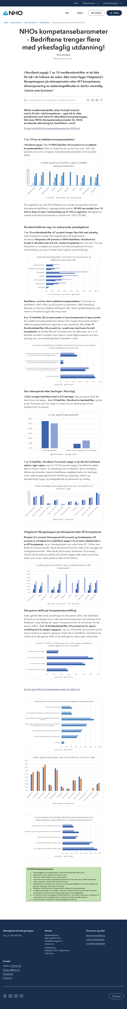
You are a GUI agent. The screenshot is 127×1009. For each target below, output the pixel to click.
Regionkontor (16, 23)
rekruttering (51, 100)
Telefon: (12, 966)
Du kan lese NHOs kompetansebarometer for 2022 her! (52, 128)
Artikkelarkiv (44, 23)
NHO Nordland (30, 23)
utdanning (72, 100)
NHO (6, 23)
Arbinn (80, 13)
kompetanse (62, 100)
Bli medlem (96, 13)
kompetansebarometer (37, 100)
